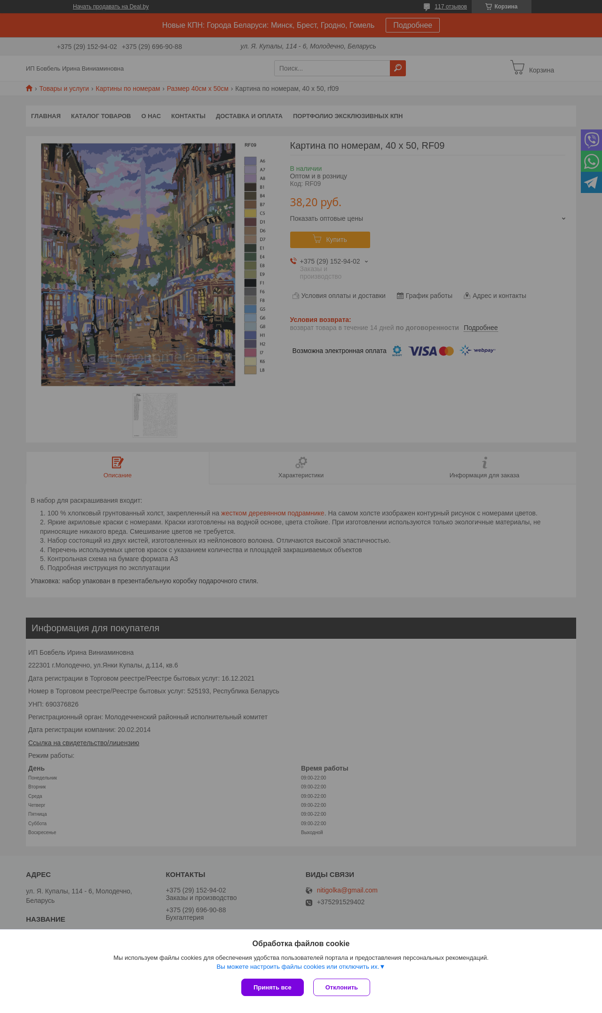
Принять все (272, 987)
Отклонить (341, 987)
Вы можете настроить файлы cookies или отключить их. (297, 966)
